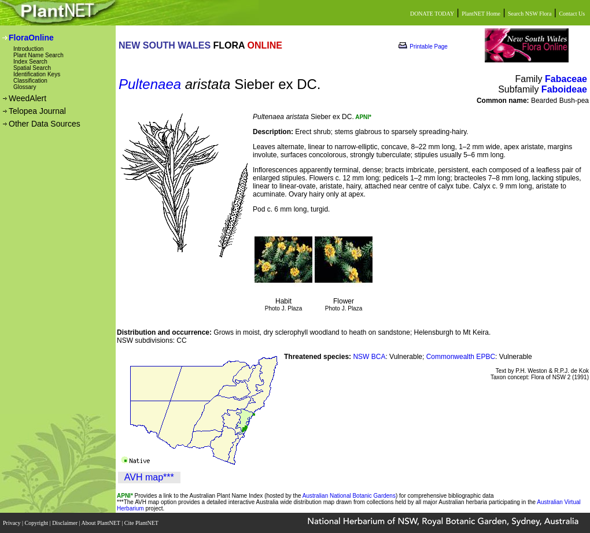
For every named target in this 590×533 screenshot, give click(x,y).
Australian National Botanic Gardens (349, 496)
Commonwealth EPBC (460, 357)
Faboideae (564, 89)
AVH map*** (149, 477)
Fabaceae (566, 79)
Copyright (37, 523)
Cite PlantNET (142, 523)
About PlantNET (101, 523)
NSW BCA (369, 357)
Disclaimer (65, 523)
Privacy (12, 523)
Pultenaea (150, 84)
